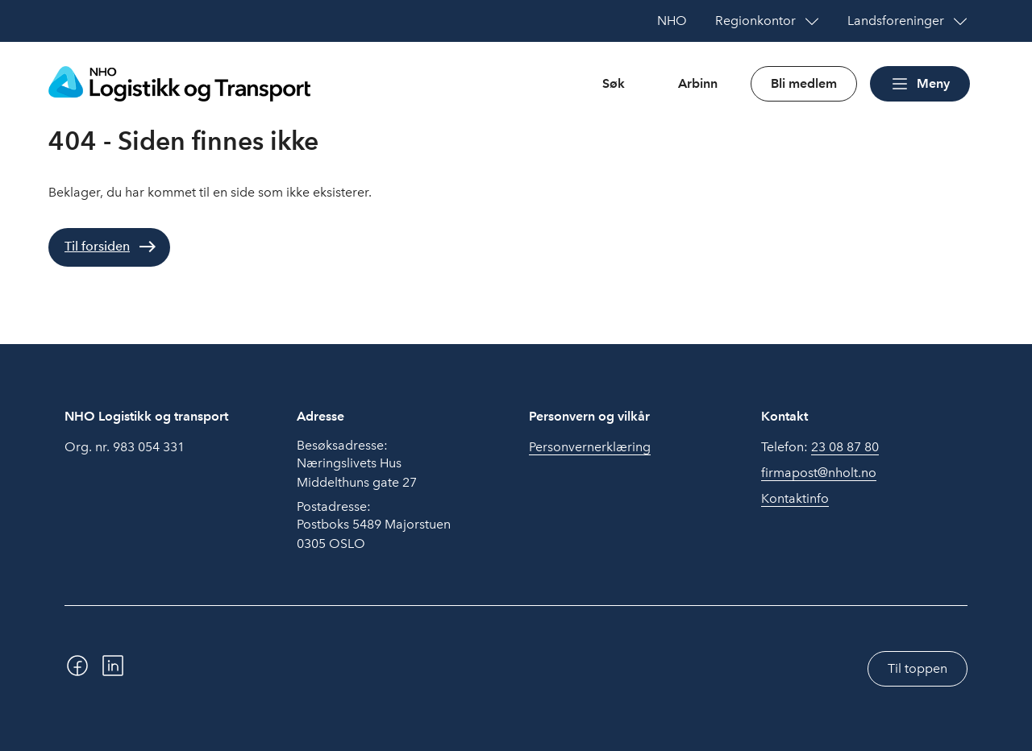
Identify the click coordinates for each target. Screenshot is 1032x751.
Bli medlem (804, 83)
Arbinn (698, 83)
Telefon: (820, 447)
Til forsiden (97, 246)
